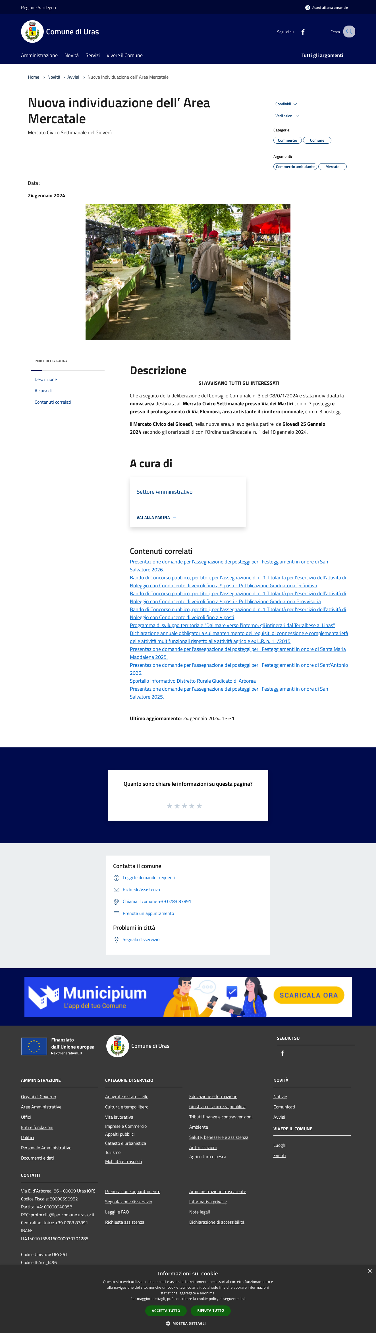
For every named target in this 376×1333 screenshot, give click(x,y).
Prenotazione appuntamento (132, 1191)
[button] (188, 1323)
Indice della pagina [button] (51, 361)
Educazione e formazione (213, 1096)
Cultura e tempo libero (126, 1106)
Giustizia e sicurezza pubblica (217, 1106)
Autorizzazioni (203, 1147)
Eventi (279, 1155)
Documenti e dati (37, 1157)
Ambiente (198, 1127)
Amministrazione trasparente (217, 1191)
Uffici (26, 1117)
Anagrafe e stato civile (126, 1096)
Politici (27, 1137)
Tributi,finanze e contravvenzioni (221, 1116)
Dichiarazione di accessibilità (216, 1222)
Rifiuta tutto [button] (210, 1310)
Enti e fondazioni (37, 1127)
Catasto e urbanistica (125, 1143)
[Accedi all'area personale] (326, 7)
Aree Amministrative (41, 1106)
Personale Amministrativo (46, 1147)
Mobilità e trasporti (123, 1161)
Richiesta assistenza (124, 1222)
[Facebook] (298, 31)
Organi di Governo (38, 1096)
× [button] (369, 1271)
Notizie (280, 1096)
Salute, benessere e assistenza (218, 1137)
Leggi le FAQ (117, 1211)
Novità (53, 77)
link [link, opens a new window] (243, 1298)
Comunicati (284, 1106)
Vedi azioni (288, 116)
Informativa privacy (208, 1201)
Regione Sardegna (38, 7)
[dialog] (188, 1299)
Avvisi (73, 77)
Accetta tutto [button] (166, 1310)
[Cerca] (348, 31)
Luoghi (279, 1145)
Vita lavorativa (119, 1117)
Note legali (199, 1211)
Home (33, 77)
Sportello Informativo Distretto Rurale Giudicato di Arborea (193, 681)
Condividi (287, 104)
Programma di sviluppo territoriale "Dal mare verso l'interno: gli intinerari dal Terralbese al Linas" (232, 625)
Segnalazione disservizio (128, 1201)
